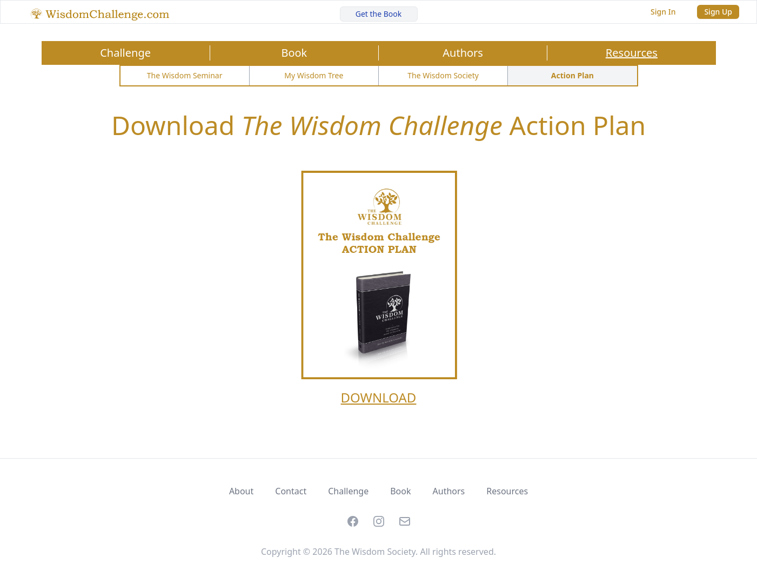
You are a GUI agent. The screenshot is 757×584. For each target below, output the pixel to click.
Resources (632, 52)
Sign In (663, 11)
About (241, 491)
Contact (290, 491)
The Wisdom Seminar (185, 75)
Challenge (125, 52)
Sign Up (718, 11)
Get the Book (379, 14)
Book (294, 52)
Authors (463, 52)
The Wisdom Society (443, 75)
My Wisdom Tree (313, 75)
